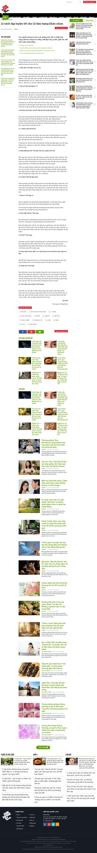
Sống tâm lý (53, 17)
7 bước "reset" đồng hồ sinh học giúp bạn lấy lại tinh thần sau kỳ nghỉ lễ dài (54, 625)
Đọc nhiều (76, 20)
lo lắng (53, 311)
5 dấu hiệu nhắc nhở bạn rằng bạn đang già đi (83, 43)
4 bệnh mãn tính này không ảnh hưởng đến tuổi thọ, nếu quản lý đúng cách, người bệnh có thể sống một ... (84, 71)
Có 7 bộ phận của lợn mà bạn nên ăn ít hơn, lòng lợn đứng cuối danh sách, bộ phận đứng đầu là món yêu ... (81, 53)
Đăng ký (91, 17)
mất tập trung (26, 316)
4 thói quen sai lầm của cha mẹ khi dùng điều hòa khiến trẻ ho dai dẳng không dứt (54, 544)
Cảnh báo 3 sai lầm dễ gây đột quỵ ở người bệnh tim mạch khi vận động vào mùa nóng (54, 686)
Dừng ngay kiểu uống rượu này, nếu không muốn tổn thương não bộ (84, 80)
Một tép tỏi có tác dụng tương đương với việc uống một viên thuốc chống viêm (16, 787)
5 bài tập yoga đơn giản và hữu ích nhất (32, 53)
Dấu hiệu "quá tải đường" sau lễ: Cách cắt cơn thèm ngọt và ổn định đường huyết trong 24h (55, 565)
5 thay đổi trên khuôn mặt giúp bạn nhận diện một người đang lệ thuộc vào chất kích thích (8, 53)
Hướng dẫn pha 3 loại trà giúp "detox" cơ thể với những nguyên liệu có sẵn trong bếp (53, 605)
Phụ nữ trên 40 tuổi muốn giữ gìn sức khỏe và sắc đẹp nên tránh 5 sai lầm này (81, 789)
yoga (23, 324)
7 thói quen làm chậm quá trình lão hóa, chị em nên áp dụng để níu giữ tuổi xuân (81, 798)
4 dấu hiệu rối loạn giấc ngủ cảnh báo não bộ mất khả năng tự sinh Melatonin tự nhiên (8, 43)
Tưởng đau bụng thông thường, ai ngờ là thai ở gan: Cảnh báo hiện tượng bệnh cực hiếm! (54, 729)
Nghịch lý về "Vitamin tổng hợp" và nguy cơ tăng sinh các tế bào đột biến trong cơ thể (62, 378)
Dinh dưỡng (26, 17)
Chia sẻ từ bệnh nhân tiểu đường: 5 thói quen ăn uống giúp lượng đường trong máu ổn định (84, 26)
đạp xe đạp (33, 324)
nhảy (57, 320)
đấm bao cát (38, 320)
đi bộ (49, 320)
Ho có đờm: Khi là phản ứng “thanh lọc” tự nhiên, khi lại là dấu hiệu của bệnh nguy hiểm (54, 645)
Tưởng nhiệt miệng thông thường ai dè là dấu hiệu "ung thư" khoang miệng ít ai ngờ (55, 707)
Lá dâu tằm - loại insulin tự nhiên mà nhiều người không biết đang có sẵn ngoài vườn (22, 761)
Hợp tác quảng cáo (89, 2)
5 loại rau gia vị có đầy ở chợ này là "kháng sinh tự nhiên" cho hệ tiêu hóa (48, 799)
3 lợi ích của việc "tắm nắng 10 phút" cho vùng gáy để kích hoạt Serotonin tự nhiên (8, 62)
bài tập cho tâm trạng (38, 311)
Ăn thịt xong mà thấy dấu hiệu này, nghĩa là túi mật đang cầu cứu (84, 96)
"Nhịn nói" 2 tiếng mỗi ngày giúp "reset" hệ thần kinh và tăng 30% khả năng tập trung (8, 82)
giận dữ (47, 316)
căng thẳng (25, 320)
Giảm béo (68, 17)
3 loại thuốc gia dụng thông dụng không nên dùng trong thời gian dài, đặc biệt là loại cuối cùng (16, 797)
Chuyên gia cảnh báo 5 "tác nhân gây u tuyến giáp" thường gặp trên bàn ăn (54, 665)
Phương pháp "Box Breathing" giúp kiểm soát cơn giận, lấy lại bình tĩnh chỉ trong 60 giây (53, 443)
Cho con (61, 17)
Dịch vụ (76, 17)
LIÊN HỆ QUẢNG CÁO (51, 812)
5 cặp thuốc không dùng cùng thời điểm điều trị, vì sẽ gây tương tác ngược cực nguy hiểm (15, 771)
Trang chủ (4, 19)
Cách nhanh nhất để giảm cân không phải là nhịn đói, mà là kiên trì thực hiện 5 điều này (84, 88)
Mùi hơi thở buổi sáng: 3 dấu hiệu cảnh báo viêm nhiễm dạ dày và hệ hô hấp (54, 482)
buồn (38, 316)
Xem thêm (43, 747)
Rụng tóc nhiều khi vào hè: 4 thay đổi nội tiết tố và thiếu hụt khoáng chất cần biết (48, 790)
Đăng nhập (83, 17)
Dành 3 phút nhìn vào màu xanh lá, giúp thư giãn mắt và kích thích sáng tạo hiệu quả (54, 524)
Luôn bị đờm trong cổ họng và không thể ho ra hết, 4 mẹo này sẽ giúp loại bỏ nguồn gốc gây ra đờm (84, 105)
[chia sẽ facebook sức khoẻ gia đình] (45, 824)
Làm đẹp (34, 17)
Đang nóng (89, 20)
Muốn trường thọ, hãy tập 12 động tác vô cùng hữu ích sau (37, 50)
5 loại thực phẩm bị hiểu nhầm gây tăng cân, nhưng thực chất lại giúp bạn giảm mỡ (84, 62)
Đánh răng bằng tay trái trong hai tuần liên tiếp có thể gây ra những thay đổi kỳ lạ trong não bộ (84, 35)
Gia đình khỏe (43, 17)
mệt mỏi (56, 316)
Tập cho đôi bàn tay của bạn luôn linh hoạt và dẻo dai (36, 48)
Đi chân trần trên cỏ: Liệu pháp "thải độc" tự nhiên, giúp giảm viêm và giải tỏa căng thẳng (54, 503)
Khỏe (5, 17)
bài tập (24, 311)
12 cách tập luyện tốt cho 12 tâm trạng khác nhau (32, 23)
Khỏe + (16, 29)
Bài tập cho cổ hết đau (26, 45)
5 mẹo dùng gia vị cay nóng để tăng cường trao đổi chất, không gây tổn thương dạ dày (8, 71)
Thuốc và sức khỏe (15, 17)
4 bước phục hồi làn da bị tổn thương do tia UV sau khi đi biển (54, 585)
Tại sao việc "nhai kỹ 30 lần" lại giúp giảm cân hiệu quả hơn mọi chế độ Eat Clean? (54, 463)
